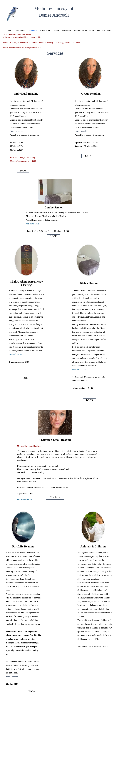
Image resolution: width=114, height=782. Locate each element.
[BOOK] (23, 171)
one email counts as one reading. (31, 472)
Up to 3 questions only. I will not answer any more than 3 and (43, 469)
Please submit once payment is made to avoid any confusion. (42, 487)
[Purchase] (55, 497)
